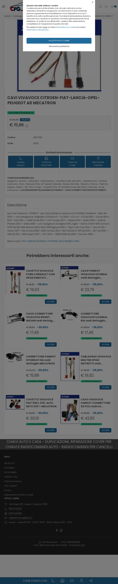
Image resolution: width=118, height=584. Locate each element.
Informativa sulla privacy (38, 30)
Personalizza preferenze (59, 46)
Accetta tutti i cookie (59, 40)
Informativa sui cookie (66, 27)
